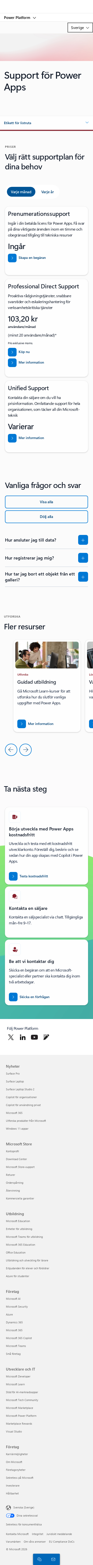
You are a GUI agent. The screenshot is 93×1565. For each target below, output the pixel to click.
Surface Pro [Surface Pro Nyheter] (13, 1073)
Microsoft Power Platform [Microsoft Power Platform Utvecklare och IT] (21, 1415)
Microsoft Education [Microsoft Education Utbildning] (18, 1221)
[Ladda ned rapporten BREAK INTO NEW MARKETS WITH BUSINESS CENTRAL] (35, 724)
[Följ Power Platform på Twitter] (11, 1037)
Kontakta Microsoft (17, 1534)
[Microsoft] (46, 4)
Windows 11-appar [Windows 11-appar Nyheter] (17, 1128)
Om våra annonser (35, 1541)
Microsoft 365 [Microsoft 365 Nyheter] (14, 1113)
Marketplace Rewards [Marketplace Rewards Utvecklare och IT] (19, 1423)
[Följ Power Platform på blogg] (46, 1037)
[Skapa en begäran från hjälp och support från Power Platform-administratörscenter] (46, 258)
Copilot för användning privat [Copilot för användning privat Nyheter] (23, 1105)
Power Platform (17, 17)
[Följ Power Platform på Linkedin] (23, 1037)
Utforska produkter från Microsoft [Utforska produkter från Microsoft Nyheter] (26, 1120)
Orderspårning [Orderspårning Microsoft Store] (14, 1182)
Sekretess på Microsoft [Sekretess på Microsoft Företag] (19, 1477)
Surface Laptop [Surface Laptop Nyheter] (15, 1081)
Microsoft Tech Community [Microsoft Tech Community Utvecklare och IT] (22, 1400)
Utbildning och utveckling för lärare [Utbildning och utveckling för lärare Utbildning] (27, 1260)
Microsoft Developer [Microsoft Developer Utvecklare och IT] (18, 1376)
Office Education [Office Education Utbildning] (15, 1252)
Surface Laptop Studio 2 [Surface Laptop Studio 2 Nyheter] (20, 1089)
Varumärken (13, 1541)
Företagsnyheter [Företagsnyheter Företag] (15, 1470)
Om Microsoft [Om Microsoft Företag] (14, 1462)
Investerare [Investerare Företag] (13, 1485)
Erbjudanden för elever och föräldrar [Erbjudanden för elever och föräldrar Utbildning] (27, 1268)
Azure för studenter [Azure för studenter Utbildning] (17, 1276)
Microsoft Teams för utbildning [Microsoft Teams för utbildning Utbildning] (24, 1237)
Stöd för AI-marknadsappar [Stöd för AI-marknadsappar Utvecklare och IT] (22, 1392)
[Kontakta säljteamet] (52, 1559)
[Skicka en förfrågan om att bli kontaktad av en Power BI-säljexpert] (29, 997)
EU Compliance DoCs (61, 1541)
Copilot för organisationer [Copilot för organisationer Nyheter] (21, 1097)
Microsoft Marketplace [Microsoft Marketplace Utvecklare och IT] (19, 1408)
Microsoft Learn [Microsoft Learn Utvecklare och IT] (15, 1384)
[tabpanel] (46, 329)
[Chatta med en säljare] (38, 1559)
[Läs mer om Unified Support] (46, 438)
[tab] (21, 192)
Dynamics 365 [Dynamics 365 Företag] (14, 1322)
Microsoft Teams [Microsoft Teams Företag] (16, 1346)
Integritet (37, 1534)
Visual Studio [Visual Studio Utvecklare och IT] (14, 1431)
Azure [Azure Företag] (9, 1314)
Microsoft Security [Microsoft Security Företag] (17, 1306)
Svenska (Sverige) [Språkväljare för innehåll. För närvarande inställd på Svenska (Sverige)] (23, 1507)
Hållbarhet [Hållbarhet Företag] (12, 1493)
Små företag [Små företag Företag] (13, 1354)
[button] (46, 123)
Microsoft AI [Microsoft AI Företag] (13, 1298)
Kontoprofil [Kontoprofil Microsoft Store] (12, 1151)
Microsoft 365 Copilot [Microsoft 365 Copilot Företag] (19, 1338)
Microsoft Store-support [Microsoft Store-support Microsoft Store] (20, 1167)
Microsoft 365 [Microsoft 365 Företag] (14, 1330)
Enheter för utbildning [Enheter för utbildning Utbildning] (19, 1229)
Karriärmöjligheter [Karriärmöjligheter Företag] (17, 1454)
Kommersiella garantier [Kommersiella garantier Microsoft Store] (20, 1198)
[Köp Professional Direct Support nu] (46, 352)
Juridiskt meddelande (59, 1534)
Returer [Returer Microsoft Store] (10, 1175)
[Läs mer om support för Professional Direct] (46, 362)
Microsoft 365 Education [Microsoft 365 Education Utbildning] (20, 1244)
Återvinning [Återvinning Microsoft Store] (13, 1190)
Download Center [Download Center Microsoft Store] (16, 1159)
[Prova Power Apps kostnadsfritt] (28, 876)
